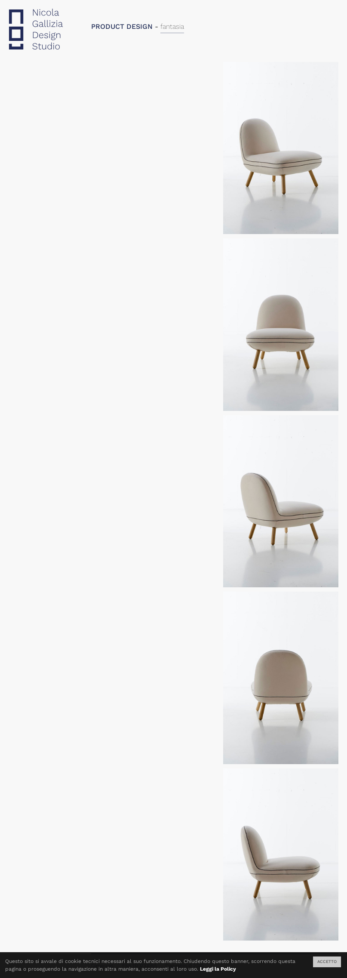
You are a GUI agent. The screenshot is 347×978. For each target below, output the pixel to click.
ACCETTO (327, 961)
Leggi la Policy (218, 969)
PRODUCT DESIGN (122, 26)
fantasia (172, 26)
